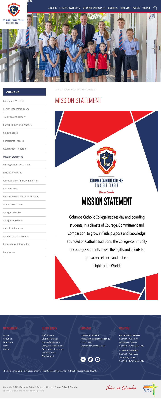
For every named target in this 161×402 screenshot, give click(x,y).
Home (6, 339)
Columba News (49, 356)
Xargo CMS (39, 394)
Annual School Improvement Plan (20, 184)
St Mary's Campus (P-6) (69, 7)
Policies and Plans (12, 176)
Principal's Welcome (13, 104)
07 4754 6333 (132, 357)
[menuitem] (24, 180)
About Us (52, 7)
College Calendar (12, 216)
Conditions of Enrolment (16, 240)
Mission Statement (13, 160)
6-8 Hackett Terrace (128, 346)
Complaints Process (13, 144)
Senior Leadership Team (16, 112)
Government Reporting (15, 152)
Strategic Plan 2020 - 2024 (16, 168)
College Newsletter (13, 224)
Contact (146, 7)
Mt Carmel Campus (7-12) (94, 7)
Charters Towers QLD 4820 (131, 349)
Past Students (10, 192)
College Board (10, 136)
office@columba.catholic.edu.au (95, 342)
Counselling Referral (51, 346)
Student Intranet (50, 342)
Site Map (74, 391)
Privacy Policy (61, 391)
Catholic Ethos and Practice (17, 128)
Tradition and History (14, 120)
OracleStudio (16, 394)
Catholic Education (13, 232)
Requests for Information (16, 248)
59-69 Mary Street (127, 361)
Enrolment (125, 7)
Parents (136, 7)
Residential (113, 7)
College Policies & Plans (52, 349)
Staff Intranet (48, 339)
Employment (9, 256)
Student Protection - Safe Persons (20, 200)
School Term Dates (13, 208)
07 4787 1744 (132, 342)
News (5, 349)
